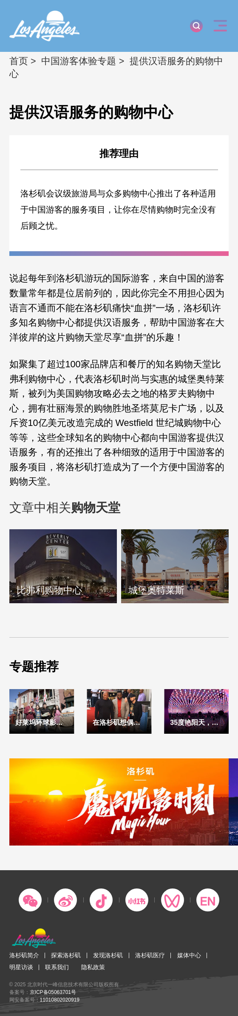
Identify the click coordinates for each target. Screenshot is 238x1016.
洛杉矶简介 (24, 955)
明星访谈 (21, 967)
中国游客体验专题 (78, 61)
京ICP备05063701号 (53, 992)
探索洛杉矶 (66, 955)
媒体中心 (189, 955)
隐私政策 (93, 967)
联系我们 (57, 967)
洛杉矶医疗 (150, 955)
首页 (18, 61)
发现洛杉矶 (108, 955)
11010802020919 (59, 1000)
